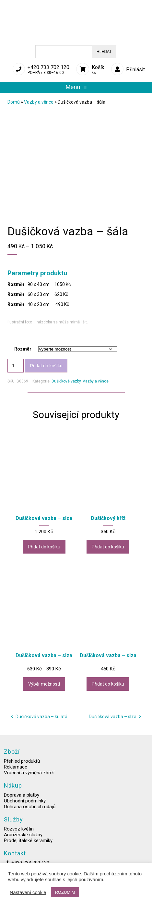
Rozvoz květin (19, 834)
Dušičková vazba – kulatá (39, 716)
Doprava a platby (21, 800)
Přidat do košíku (46, 365)
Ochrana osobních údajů (29, 812)
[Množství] (15, 365)
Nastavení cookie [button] (28, 892)
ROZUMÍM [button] (65, 892)
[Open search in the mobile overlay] (75, 51)
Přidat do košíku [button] (44, 546)
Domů (13, 102)
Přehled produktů (22, 766)
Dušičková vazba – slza (115, 716)
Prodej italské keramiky (28, 846)
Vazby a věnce (38, 102)
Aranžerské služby (23, 840)
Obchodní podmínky (25, 806)
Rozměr (22, 349)
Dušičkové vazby (66, 381)
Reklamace (15, 772)
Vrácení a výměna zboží (29, 778)
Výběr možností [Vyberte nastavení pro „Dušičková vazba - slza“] (44, 684)
